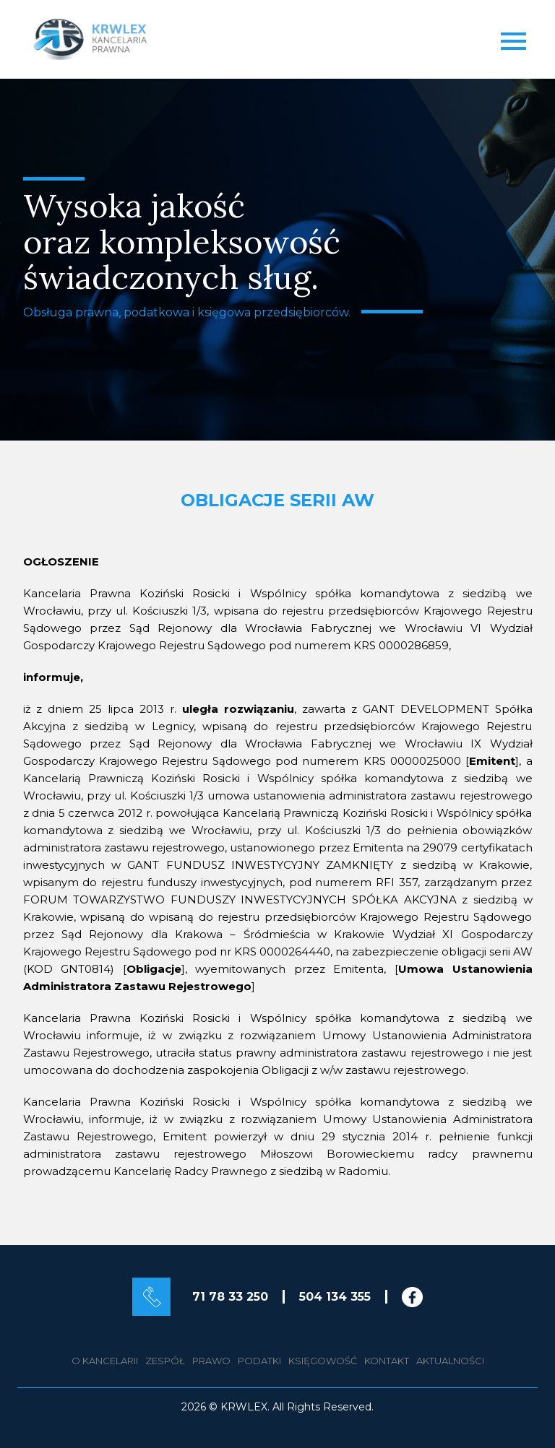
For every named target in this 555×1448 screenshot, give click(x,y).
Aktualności (450, 1360)
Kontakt (386, 1360)
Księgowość (322, 1360)
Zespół (165, 1360)
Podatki (259, 1360)
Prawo (211, 1360)
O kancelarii (105, 1360)
